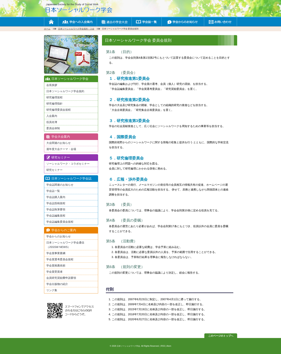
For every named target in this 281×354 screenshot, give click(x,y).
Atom (168, 346)
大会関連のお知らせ (58, 142)
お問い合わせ (220, 21)
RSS (163, 346)
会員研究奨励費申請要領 (61, 277)
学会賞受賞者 (54, 271)
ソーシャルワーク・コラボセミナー (68, 163)
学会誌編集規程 (55, 215)
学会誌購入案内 (55, 197)
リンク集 (51, 290)
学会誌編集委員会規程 (59, 221)
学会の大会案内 (114, 21)
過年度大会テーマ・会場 (61, 149)
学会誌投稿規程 (55, 203)
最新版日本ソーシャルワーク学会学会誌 (71, 54)
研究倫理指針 (54, 103)
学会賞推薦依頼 (55, 265)
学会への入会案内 (77, 21)
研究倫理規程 (54, 97)
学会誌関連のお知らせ (59, 184)
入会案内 (51, 115)
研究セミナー (54, 169)
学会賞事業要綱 (55, 253)
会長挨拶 (51, 85)
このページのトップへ (220, 335)
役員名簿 (51, 122)
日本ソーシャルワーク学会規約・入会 (76, 29)
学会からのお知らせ (182, 21)
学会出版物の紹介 (57, 284)
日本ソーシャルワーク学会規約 (65, 91)
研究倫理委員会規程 (58, 109)
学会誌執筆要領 (55, 209)
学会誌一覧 (146, 21)
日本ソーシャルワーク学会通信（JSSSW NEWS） (65, 245)
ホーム (51, 21)
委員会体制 (53, 128)
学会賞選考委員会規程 (59, 259)
